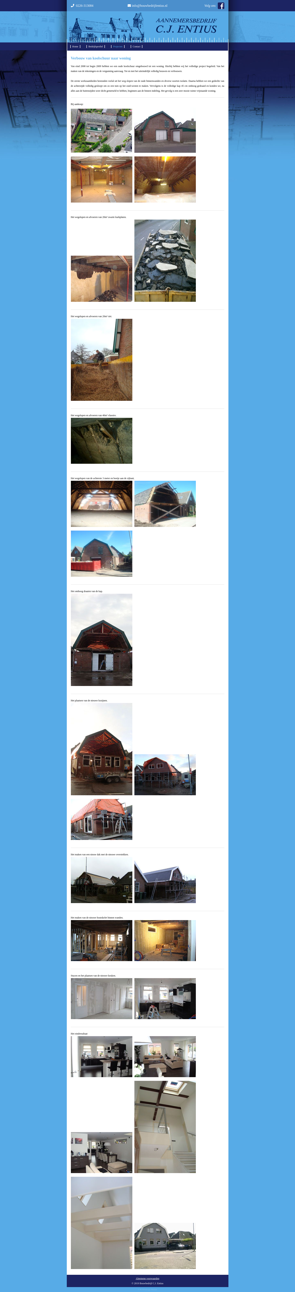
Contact (136, 46)
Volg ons (214, 5)
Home (75, 46)
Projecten (117, 46)
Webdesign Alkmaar (149, 1290)
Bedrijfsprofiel (95, 46)
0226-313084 (82, 5)
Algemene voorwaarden (147, 1278)
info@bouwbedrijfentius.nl (147, 5)
